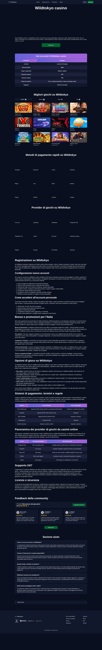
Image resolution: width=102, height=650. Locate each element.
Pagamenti (68, 639)
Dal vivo (42, 115)
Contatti (84, 639)
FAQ (84, 637)
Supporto (85, 633)
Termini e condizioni (70, 635)
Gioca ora (51, 61)
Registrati (90, 2)
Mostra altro (51, 544)
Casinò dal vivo (45, 2)
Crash (60, 115)
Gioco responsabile (70, 633)
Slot (78, 115)
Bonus (84, 635)
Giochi (61, 2)
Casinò (38, 2)
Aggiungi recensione (79, 521)
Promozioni (54, 2)
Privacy (67, 637)
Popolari (23, 115)
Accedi (84, 2)
